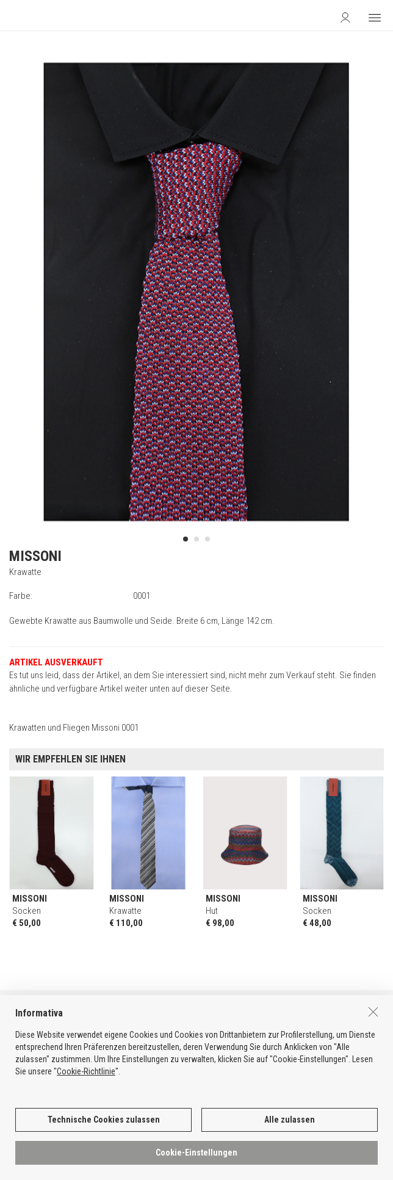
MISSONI (35, 556)
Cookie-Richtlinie (86, 1076)
